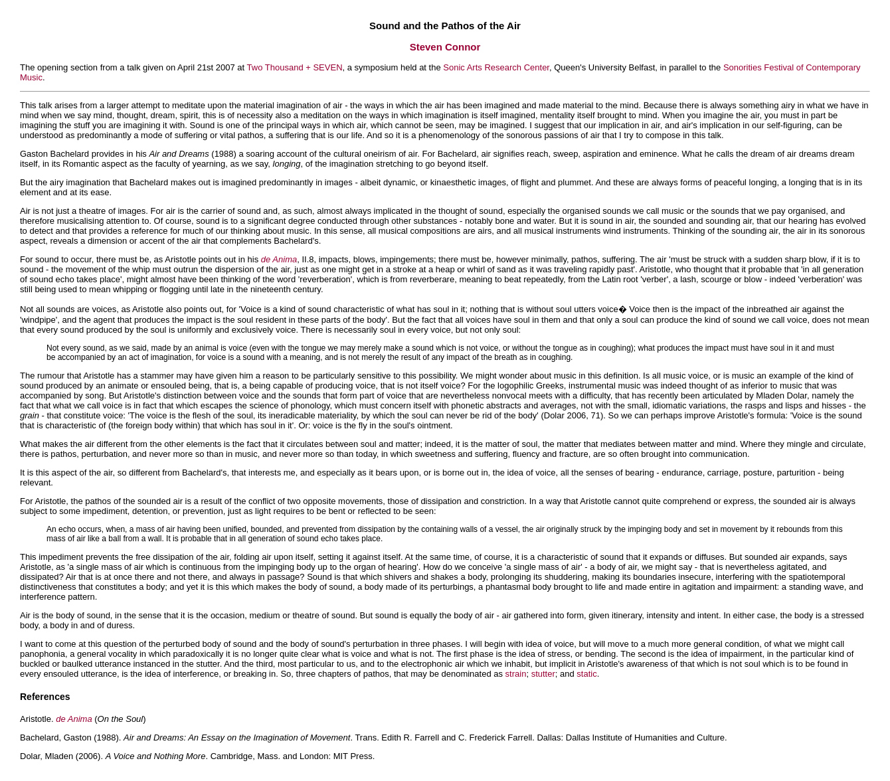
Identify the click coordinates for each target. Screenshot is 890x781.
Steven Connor (445, 46)
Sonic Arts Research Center (496, 67)
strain (516, 674)
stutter (543, 674)
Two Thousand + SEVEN (295, 67)
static (586, 674)
